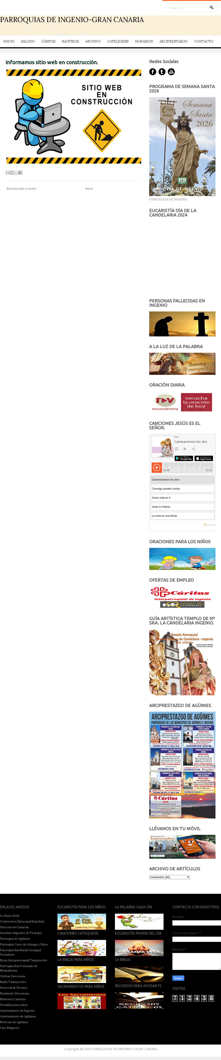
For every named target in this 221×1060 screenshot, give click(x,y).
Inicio (89, 188)
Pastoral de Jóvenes (13, 988)
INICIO (8, 41)
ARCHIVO (93, 41)
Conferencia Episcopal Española (22, 921)
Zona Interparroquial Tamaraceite (23, 960)
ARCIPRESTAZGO (173, 41)
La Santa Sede (9, 916)
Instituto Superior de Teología (21, 933)
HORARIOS (144, 41)
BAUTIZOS (70, 41)
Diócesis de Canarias (14, 927)
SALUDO (28, 41)
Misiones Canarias (13, 999)
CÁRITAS (48, 41)
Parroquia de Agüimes (15, 939)
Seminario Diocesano (14, 993)
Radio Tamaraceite (13, 982)
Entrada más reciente (21, 188)
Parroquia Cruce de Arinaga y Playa (24, 944)
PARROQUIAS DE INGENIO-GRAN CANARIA (72, 19)
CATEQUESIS (117, 41)
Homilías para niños (14, 1005)
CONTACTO (203, 41)
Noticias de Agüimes (14, 1022)
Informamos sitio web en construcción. (52, 62)
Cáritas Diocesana (12, 976)
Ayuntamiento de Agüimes (18, 1016)
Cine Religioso (9, 1028)
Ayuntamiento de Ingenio (17, 1011)
